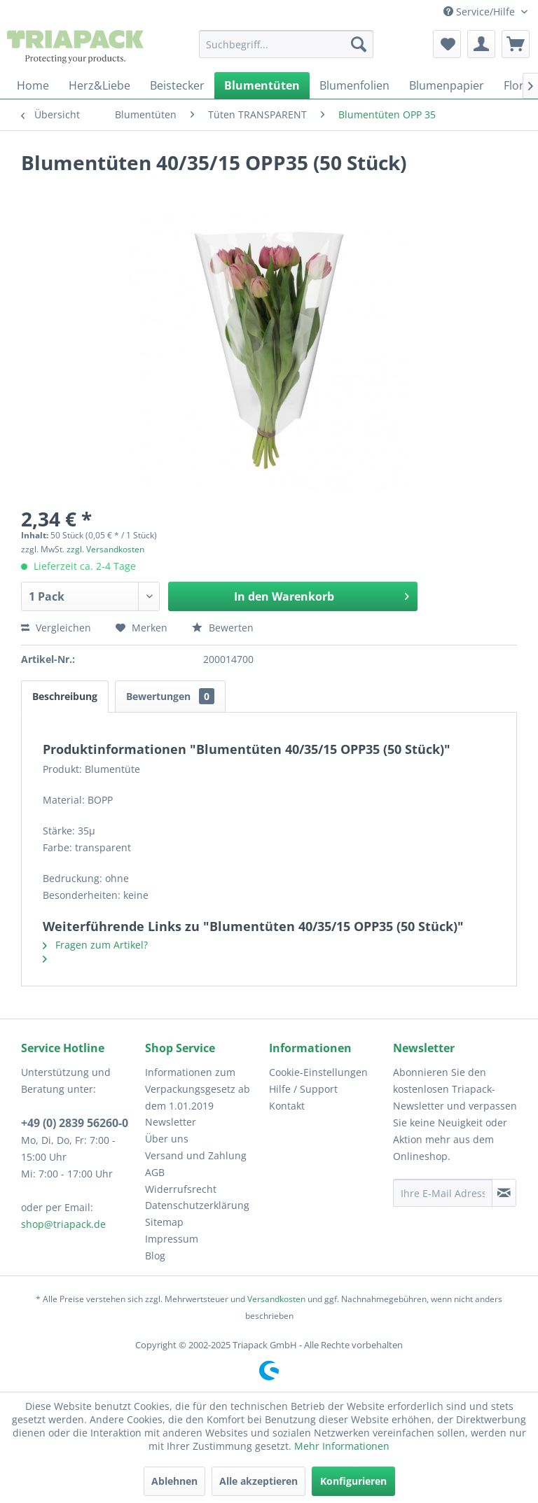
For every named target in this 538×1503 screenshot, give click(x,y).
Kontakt (287, 1105)
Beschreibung (64, 696)
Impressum (171, 1238)
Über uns (166, 1138)
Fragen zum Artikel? (95, 944)
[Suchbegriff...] (286, 44)
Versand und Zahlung (196, 1155)
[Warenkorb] (516, 44)
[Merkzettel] (447, 44)
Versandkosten (276, 1299)
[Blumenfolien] (354, 85)
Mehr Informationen (341, 1446)
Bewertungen (170, 696)
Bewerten (223, 627)
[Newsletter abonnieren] (504, 1193)
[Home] (33, 85)
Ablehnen (174, 1481)
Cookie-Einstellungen (318, 1072)
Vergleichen (56, 627)
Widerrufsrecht (180, 1189)
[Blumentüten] (262, 85)
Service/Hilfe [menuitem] (480, 11)
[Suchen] (358, 44)
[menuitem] (286, 44)
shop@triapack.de (63, 1224)
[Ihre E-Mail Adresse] (442, 1193)
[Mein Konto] (481, 44)
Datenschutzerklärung (197, 1205)
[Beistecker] (177, 85)
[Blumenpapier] (446, 85)
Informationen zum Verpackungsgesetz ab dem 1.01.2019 (197, 1088)
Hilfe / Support (303, 1089)
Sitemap (164, 1222)
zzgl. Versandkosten (105, 549)
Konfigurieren (353, 1481)
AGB (155, 1172)
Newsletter (170, 1121)
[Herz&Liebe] (99, 85)
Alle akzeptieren (258, 1481)
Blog (155, 1255)
